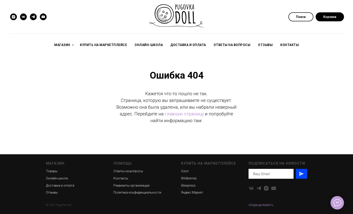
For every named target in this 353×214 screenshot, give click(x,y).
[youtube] (43, 16)
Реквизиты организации (131, 185)
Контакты (289, 45)
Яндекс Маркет (192, 192)
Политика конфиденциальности (137, 192)
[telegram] (33, 16)
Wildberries (189, 178)
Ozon (185, 171)
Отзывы (265, 45)
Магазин (62, 45)
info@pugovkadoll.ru (261, 205)
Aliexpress (188, 185)
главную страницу (184, 114)
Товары (51, 171)
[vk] (23, 16)
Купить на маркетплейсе (103, 45)
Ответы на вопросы (232, 45)
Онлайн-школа (149, 45)
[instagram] (13, 16)
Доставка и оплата (188, 45)
